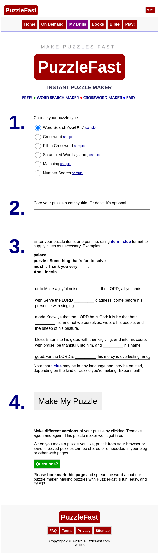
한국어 (150, 10)
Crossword (58, 137)
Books (98, 24)
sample (90, 127)
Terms (67, 531)
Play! (130, 24)
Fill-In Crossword (64, 146)
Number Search (63, 173)
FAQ (53, 531)
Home (29, 24)
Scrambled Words (71, 155)
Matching (57, 164)
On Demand (52, 24)
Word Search (69, 127)
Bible (115, 24)
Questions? (47, 464)
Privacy (83, 531)
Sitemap (103, 531)
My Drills (77, 24)
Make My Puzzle (67, 401)
